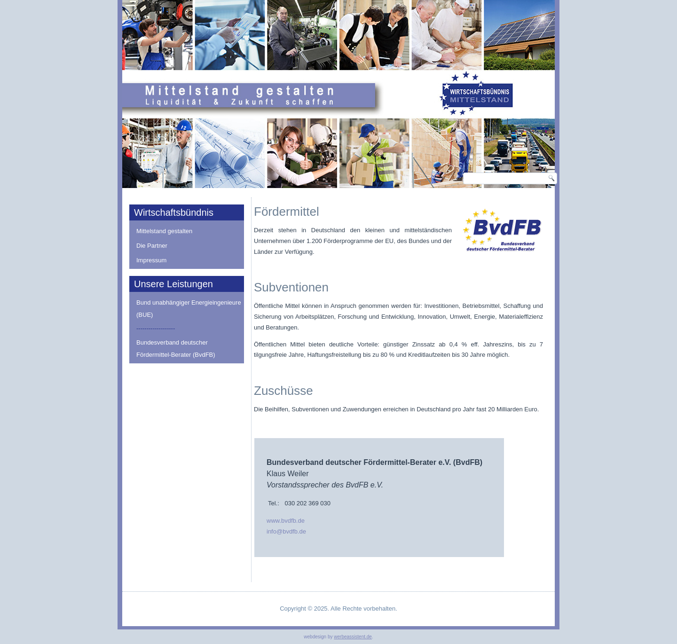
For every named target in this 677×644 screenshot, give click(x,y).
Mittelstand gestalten (164, 231)
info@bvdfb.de (286, 531)
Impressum (151, 260)
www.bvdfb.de (286, 520)
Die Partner (151, 245)
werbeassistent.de (353, 636)
